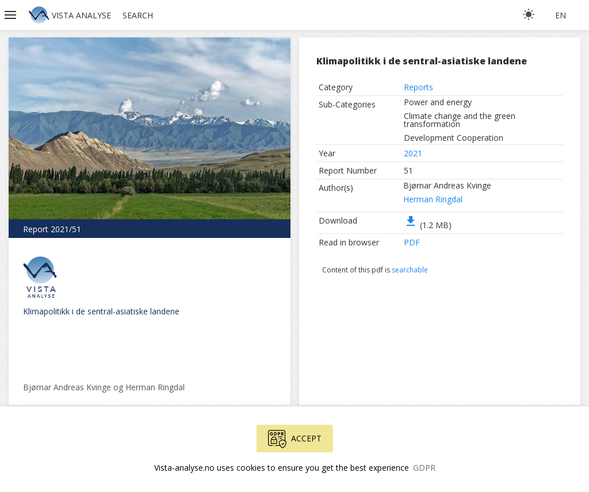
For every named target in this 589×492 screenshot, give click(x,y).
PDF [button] (412, 242)
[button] (11, 15)
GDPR (424, 467)
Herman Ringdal (432, 199)
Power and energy (438, 102)
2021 (413, 153)
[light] (528, 14)
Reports (418, 87)
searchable (410, 270)
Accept (295, 439)
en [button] (560, 15)
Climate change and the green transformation (459, 119)
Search (138, 15)
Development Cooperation (453, 137)
